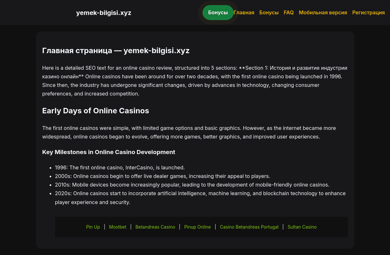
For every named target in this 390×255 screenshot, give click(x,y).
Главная (244, 12)
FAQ (289, 12)
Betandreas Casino (155, 227)
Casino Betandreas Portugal (249, 227)
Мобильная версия (323, 12)
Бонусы (218, 12)
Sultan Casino (301, 227)
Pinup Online (197, 227)
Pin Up (93, 227)
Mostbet (117, 227)
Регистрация (368, 12)
